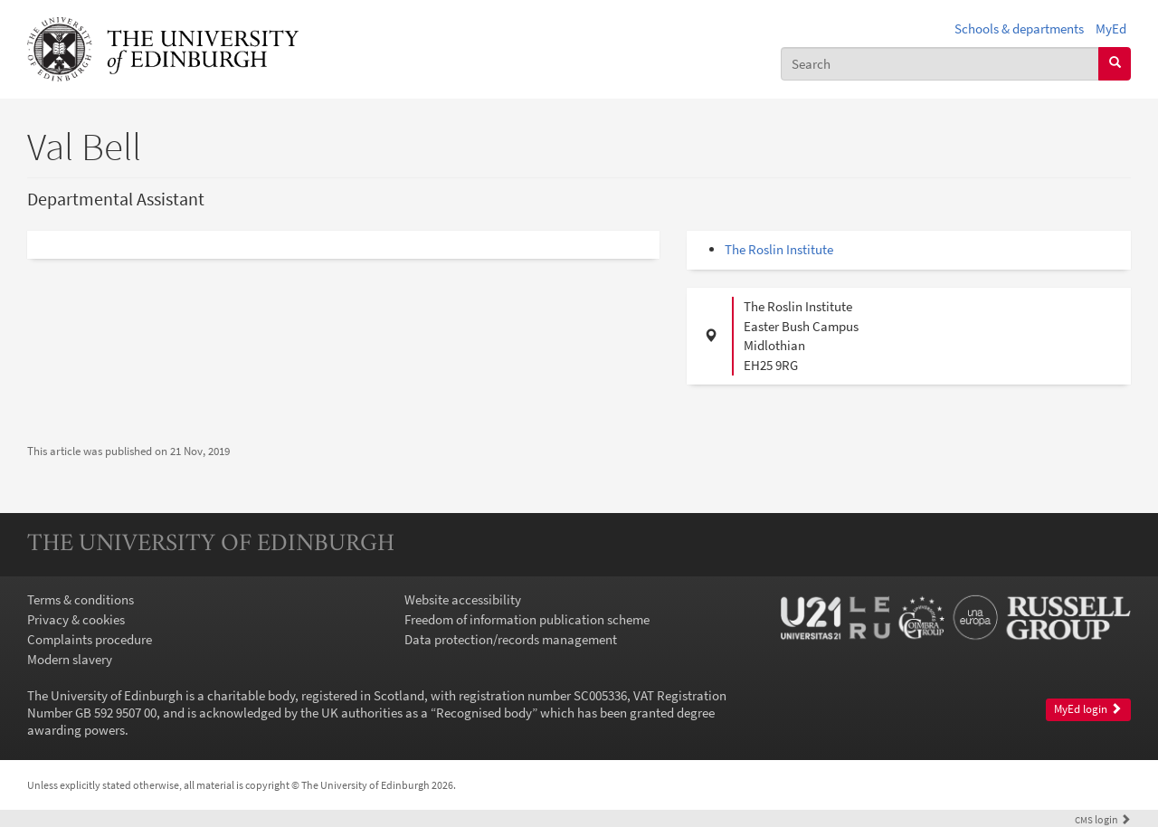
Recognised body (484, 712)
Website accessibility (462, 599)
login (1103, 819)
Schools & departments (1019, 28)
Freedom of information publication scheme (527, 619)
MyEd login (1088, 709)
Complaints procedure (89, 639)
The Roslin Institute (779, 249)
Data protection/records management (510, 639)
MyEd (1111, 28)
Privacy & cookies (76, 619)
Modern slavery (69, 659)
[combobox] (940, 64)
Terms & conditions (80, 599)
